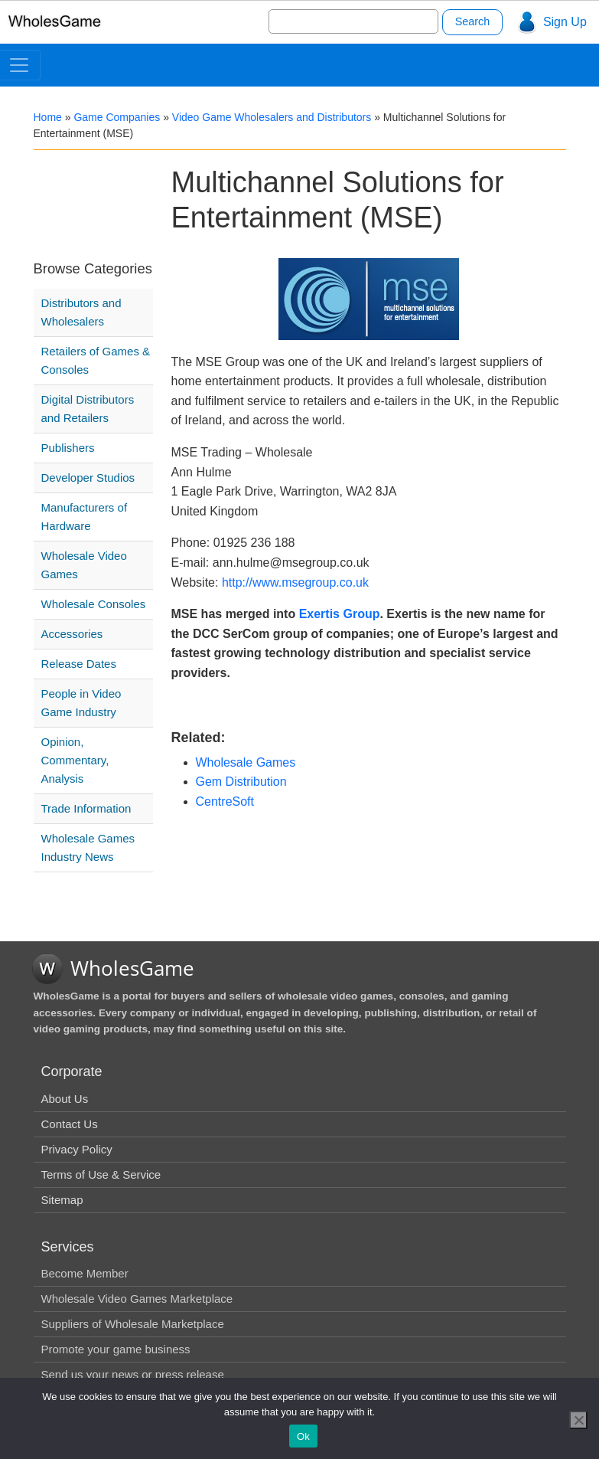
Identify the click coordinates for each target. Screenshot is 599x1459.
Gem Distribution (241, 781)
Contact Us (69, 1123)
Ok (303, 1436)
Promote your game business (115, 1349)
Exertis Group (339, 613)
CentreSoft (225, 801)
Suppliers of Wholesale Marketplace (132, 1323)
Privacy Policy (76, 1149)
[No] (578, 1420)
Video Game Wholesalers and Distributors (271, 117)
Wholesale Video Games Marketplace (137, 1298)
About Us (65, 1098)
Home (48, 117)
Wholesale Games (246, 762)
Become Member (85, 1273)
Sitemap (62, 1199)
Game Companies (116, 117)
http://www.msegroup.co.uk (295, 582)
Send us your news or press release (132, 1374)
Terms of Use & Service (101, 1174)
